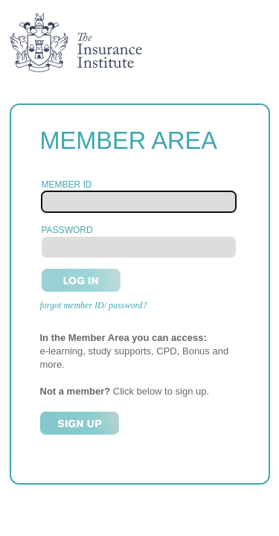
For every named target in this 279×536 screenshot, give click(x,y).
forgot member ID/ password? (93, 305)
